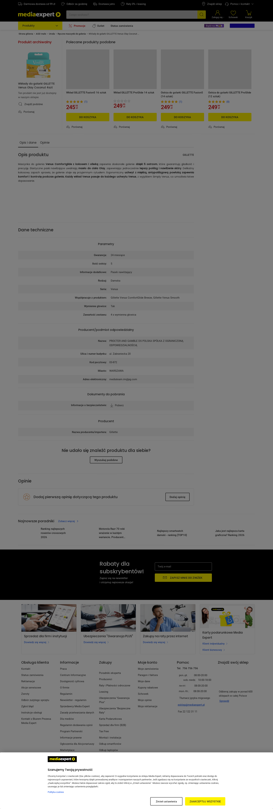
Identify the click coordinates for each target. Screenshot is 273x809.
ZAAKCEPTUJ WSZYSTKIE (205, 801)
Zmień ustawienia (166, 801)
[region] (136, 780)
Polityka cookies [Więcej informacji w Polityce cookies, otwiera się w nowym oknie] (56, 792)
